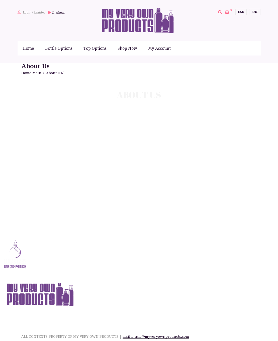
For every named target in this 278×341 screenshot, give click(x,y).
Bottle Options (58, 48)
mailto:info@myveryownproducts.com (156, 336)
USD (241, 12)
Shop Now (127, 48)
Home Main (31, 73)
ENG (255, 12)
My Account (159, 48)
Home (28, 48)
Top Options (95, 48)
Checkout (58, 12)
